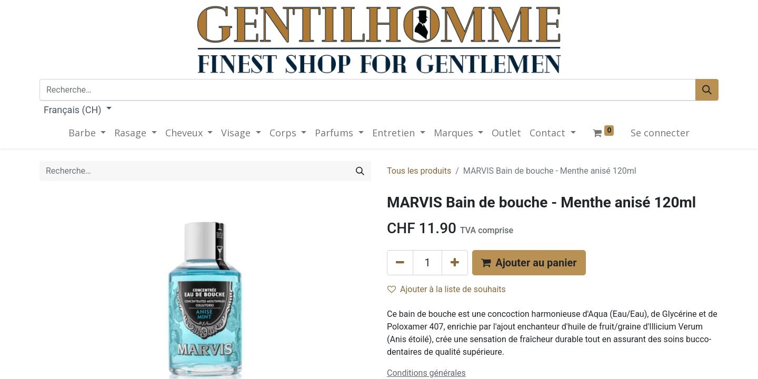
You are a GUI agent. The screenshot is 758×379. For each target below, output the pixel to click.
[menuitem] (506, 133)
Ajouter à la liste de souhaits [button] (446, 289)
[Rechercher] (707, 90)
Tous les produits (419, 171)
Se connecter (660, 132)
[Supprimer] (400, 262)
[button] (528, 262)
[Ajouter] (455, 262)
